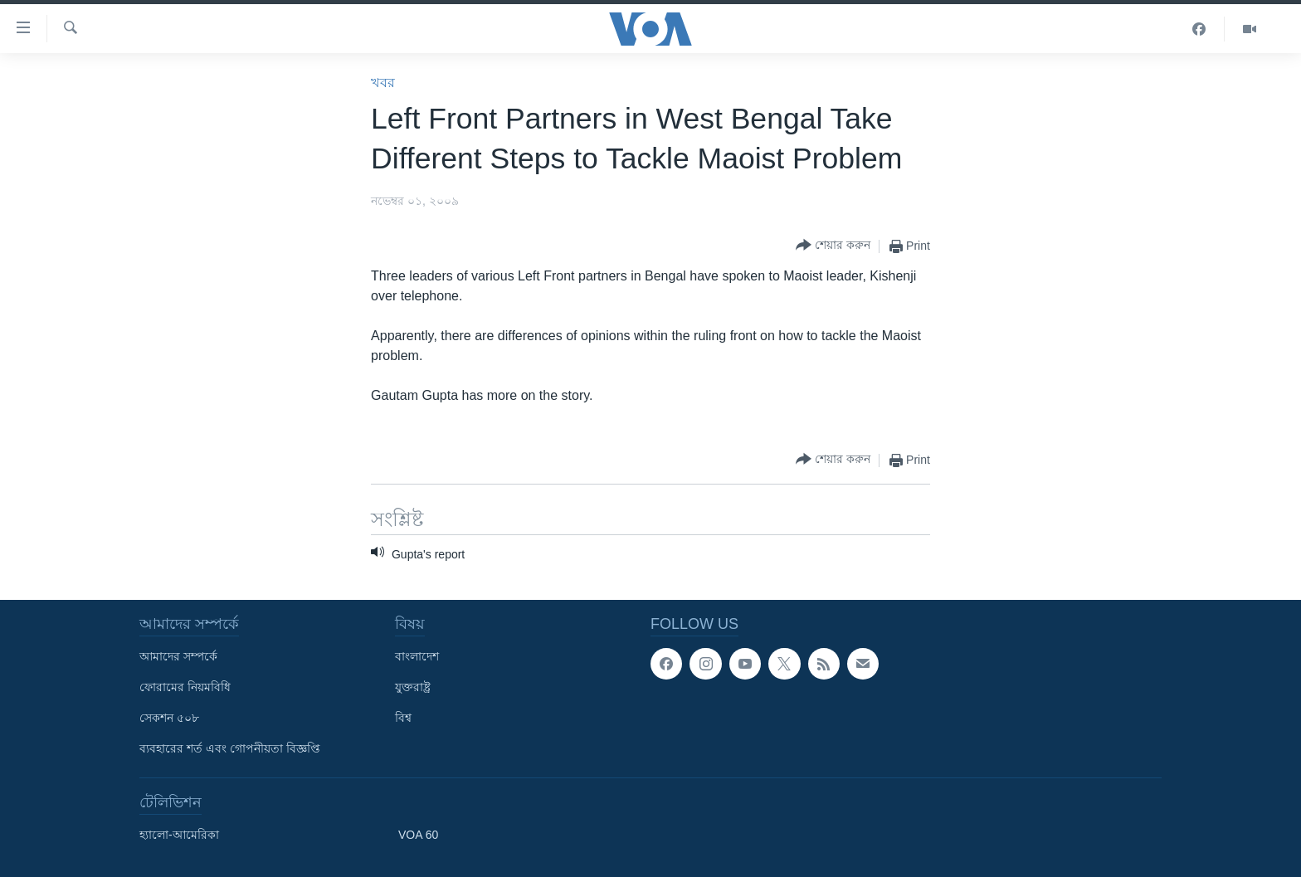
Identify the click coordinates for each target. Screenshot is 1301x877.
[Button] (833, 246)
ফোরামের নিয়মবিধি (185, 687)
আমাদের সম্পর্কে (178, 656)
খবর (383, 83)
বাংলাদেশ (417, 656)
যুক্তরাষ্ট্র (413, 687)
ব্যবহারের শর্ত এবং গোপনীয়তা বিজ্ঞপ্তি (229, 748)
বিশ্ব (403, 717)
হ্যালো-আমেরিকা (179, 834)
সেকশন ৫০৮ (169, 717)
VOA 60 (418, 834)
